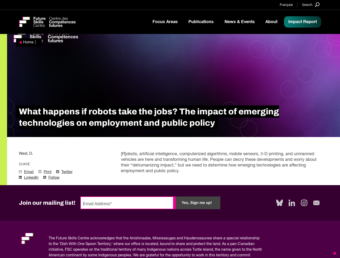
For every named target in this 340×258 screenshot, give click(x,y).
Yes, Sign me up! (197, 203)
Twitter (66, 172)
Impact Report (302, 22)
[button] (334, 253)
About (271, 22)
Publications (201, 22)
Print (47, 172)
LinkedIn (31, 178)
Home (28, 42)
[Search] (311, 4)
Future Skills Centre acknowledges (85, 238)
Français (286, 5)
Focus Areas (165, 22)
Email (29, 172)
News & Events (240, 22)
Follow (54, 178)
